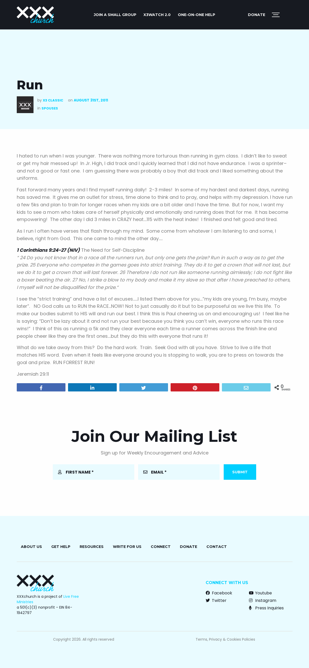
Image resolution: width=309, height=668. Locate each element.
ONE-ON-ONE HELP (196, 14)
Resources (92, 546)
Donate (256, 14)
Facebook (219, 593)
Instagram (262, 600)
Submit (240, 472)
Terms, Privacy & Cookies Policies (225, 639)
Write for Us (127, 546)
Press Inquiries (266, 608)
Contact (216, 546)
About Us (31, 546)
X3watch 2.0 (157, 14)
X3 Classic (53, 100)
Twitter (216, 600)
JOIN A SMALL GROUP (115, 14)
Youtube (260, 593)
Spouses (49, 108)
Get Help (60, 546)
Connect (161, 546)
